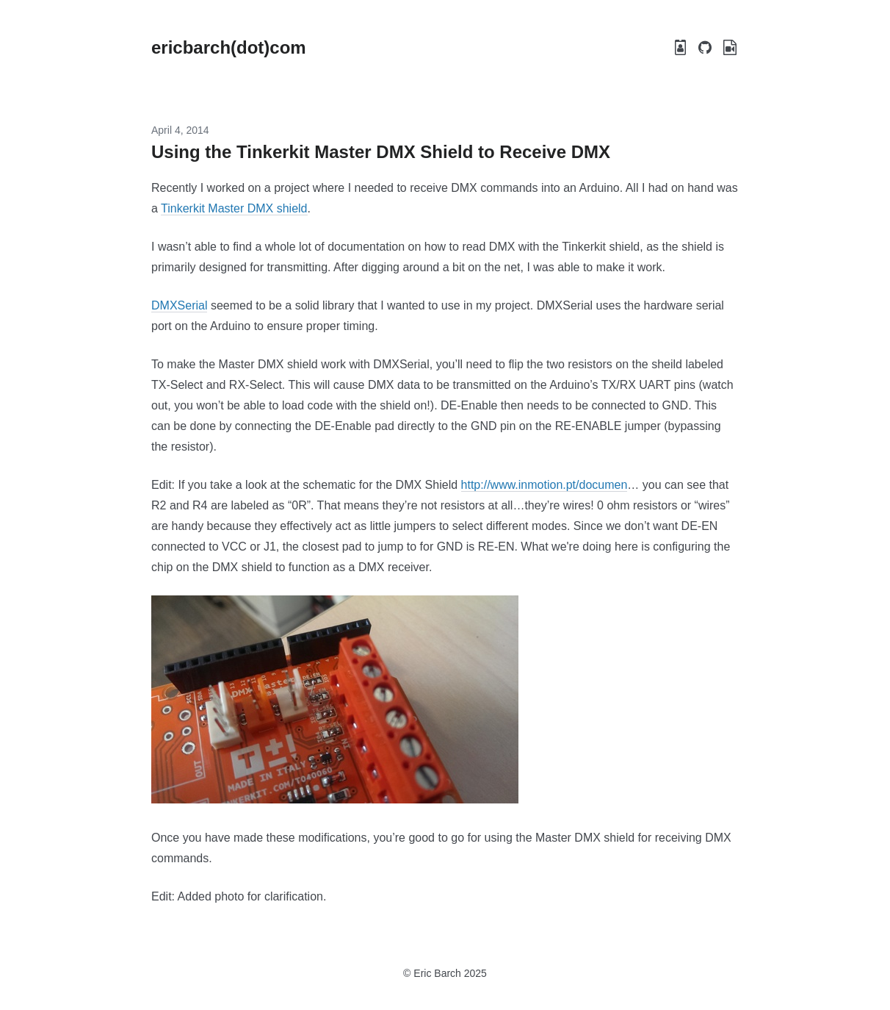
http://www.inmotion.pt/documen (544, 485)
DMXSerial (179, 305)
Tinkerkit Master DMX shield (234, 208)
